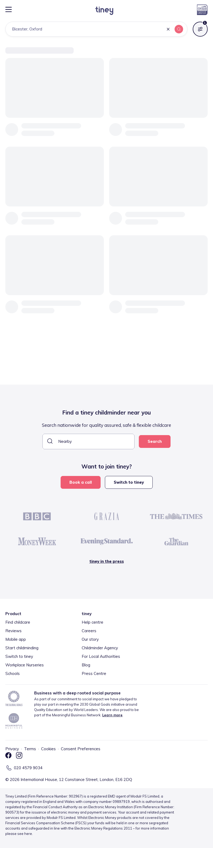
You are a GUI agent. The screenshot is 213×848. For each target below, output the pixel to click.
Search (155, 441)
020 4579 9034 (28, 767)
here (28, 833)
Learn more (112, 715)
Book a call (80, 482)
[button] (168, 29)
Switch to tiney (129, 482)
